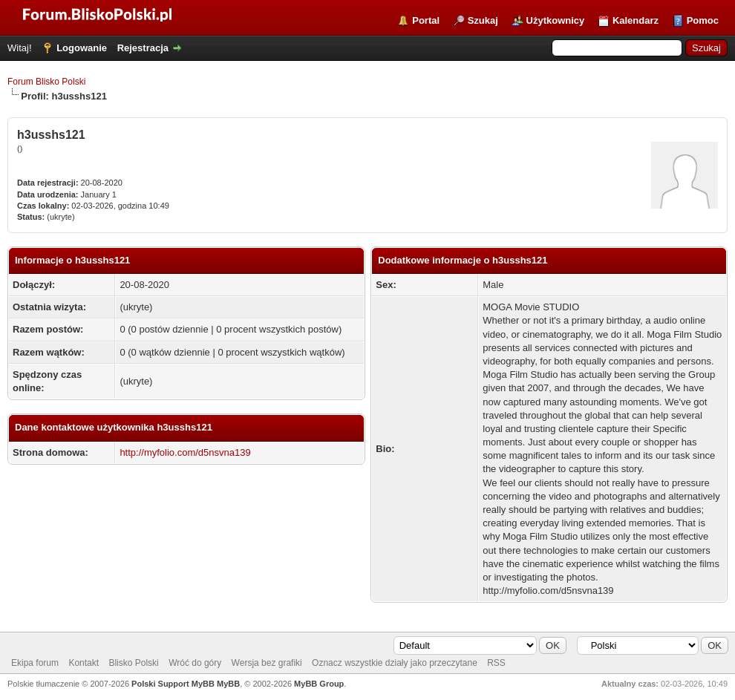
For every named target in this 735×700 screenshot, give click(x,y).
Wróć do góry (195, 663)
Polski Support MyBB (173, 683)
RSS (496, 663)
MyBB (228, 683)
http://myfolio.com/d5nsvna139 (185, 452)
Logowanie (81, 47)
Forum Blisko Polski (46, 81)
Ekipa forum (35, 663)
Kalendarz (635, 20)
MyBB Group (319, 683)
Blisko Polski (133, 663)
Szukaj (483, 20)
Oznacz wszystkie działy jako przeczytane (394, 663)
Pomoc (703, 20)
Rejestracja (143, 47)
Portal (426, 20)
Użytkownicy (555, 20)
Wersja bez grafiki (267, 663)
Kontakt (83, 663)
